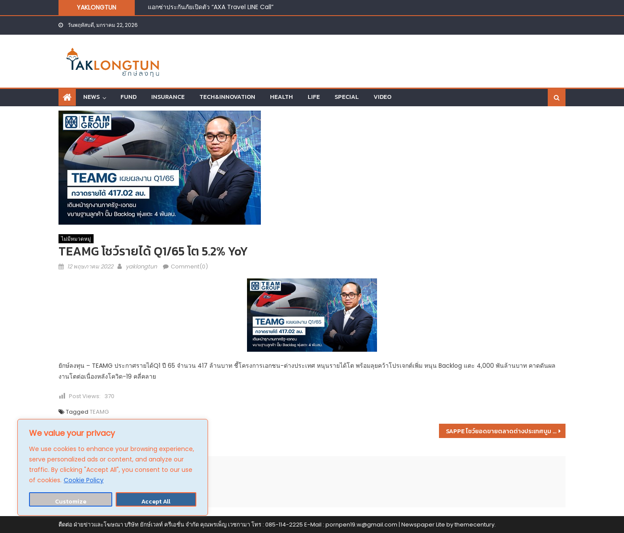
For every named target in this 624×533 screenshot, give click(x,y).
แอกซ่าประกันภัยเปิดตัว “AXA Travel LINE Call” (210, 7)
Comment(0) (189, 266)
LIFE (314, 96)
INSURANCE (168, 96)
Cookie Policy (84, 480)
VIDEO (382, 96)
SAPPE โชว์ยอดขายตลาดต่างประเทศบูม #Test (506, 431)
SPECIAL (347, 96)
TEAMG (99, 412)
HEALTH (281, 96)
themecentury (474, 524)
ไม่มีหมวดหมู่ (76, 238)
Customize (70, 501)
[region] (112, 467)
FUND (128, 96)
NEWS (91, 96)
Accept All (155, 501)
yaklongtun (141, 266)
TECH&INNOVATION (227, 96)
